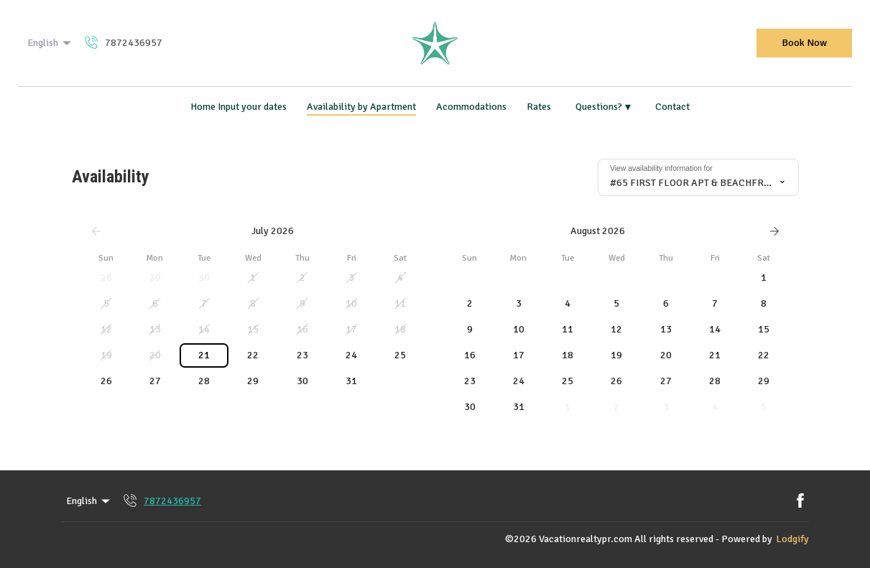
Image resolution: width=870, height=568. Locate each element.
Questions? (603, 107)
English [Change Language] (50, 43)
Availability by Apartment (361, 107)
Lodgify (792, 539)
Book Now (804, 43)
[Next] (774, 231)
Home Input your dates (238, 107)
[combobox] (698, 177)
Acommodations (471, 107)
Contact (672, 107)
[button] (106, 278)
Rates (539, 107)
